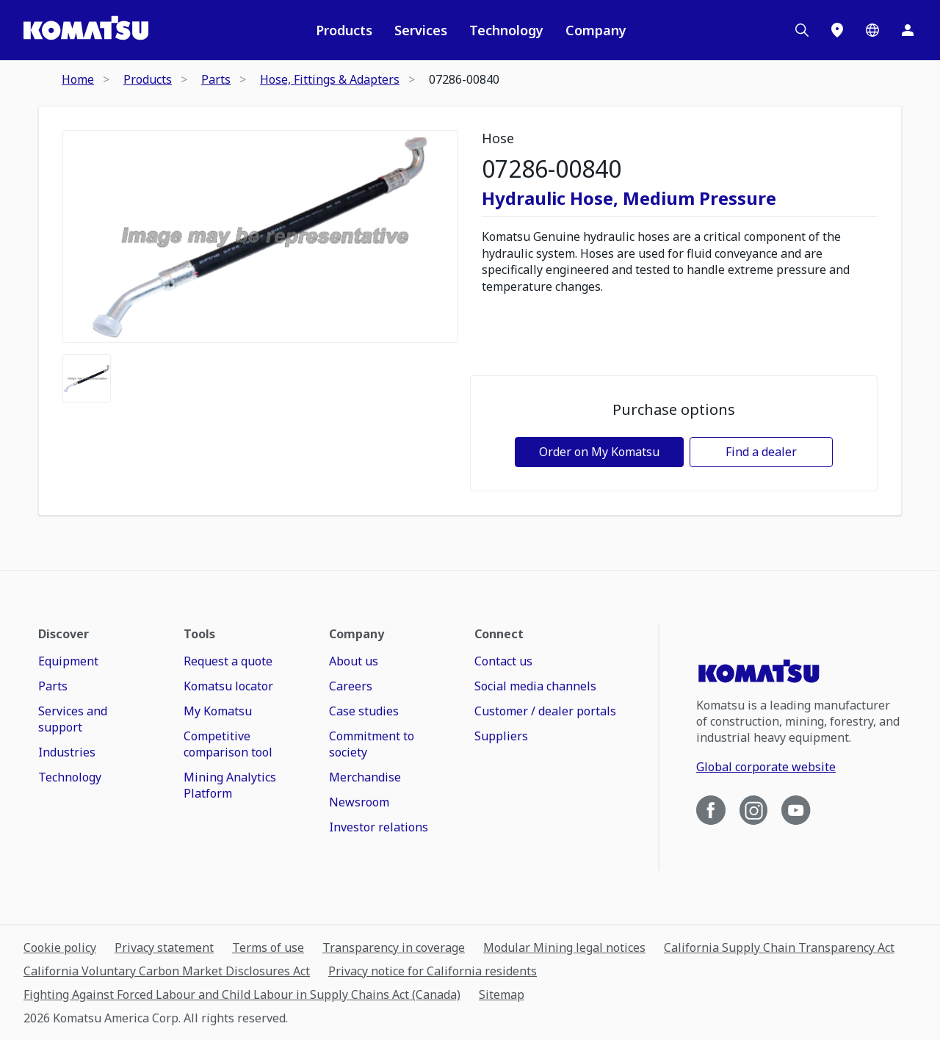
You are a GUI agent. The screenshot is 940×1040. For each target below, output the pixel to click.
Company (595, 30)
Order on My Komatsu (599, 452)
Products (344, 30)
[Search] (802, 30)
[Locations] (837, 30)
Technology (506, 30)
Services (420, 30)
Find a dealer (761, 452)
